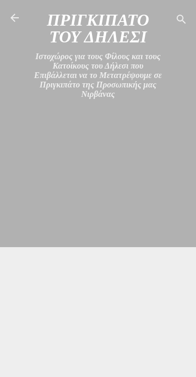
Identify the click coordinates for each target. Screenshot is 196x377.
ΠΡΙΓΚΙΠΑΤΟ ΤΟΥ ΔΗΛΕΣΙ (98, 28)
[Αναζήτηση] (181, 21)
